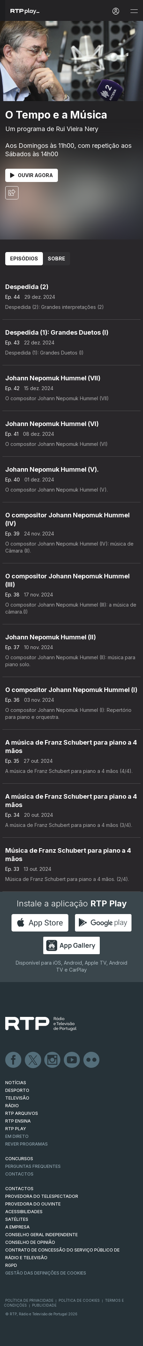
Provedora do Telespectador (41, 1196)
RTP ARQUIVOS (21, 1113)
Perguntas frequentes (33, 1166)
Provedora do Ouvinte (33, 1204)
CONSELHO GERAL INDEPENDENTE (41, 1234)
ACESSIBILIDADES (24, 1211)
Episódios (24, 258)
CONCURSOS (19, 1158)
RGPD (11, 1265)
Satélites (16, 1219)
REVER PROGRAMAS (26, 1144)
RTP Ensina (18, 1121)
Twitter (33, 1060)
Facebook (13, 1060)
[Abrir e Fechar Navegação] (134, 11)
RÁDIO (12, 1105)
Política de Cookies (79, 1300)
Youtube (72, 1060)
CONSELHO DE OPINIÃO (30, 1242)
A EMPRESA (17, 1227)
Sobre (56, 258)
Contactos (19, 1174)
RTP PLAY (15, 1128)
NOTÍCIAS (15, 1082)
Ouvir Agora (31, 175)
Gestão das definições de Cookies (45, 1273)
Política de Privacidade (29, 1300)
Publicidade (44, 1305)
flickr (91, 1060)
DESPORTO (17, 1090)
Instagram (52, 1060)
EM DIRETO (17, 1136)
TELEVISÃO (17, 1098)
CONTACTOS (19, 1188)
